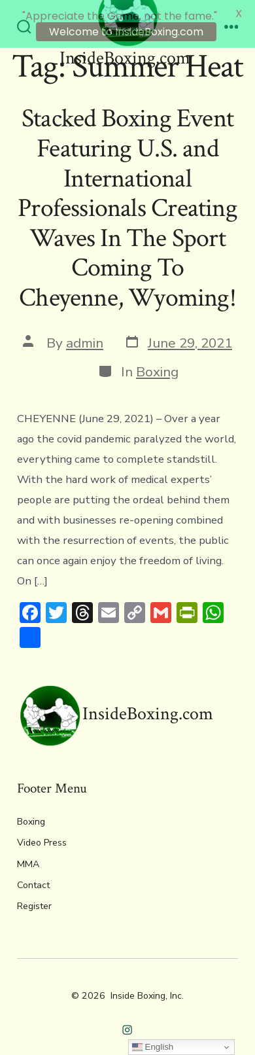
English (152, 1047)
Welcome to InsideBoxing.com (126, 31)
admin (84, 336)
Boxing (157, 364)
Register (34, 899)
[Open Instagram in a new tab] (128, 1023)
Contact (33, 878)
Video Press (42, 836)
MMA (28, 857)
